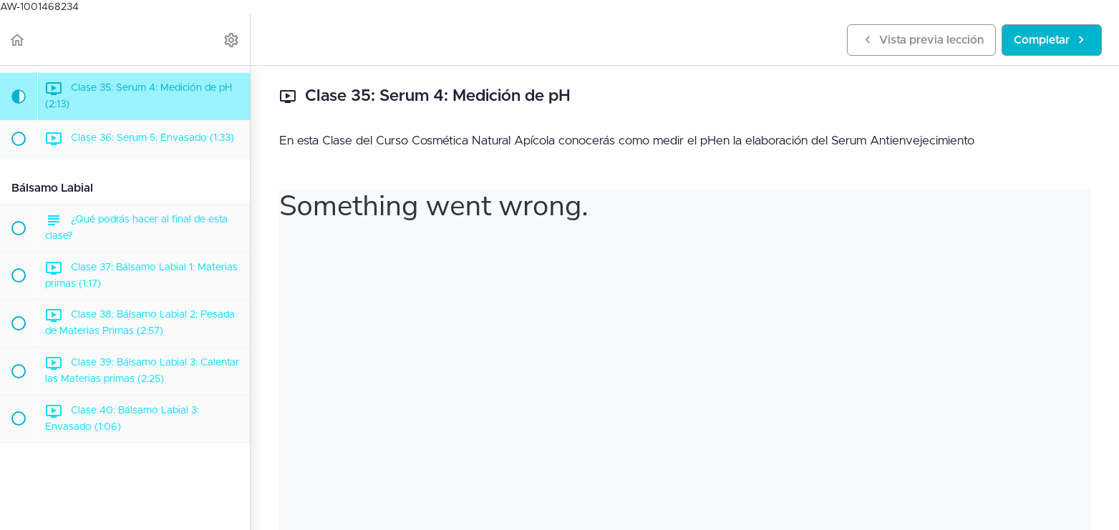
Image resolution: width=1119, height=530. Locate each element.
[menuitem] (232, 39)
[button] (18, 39)
